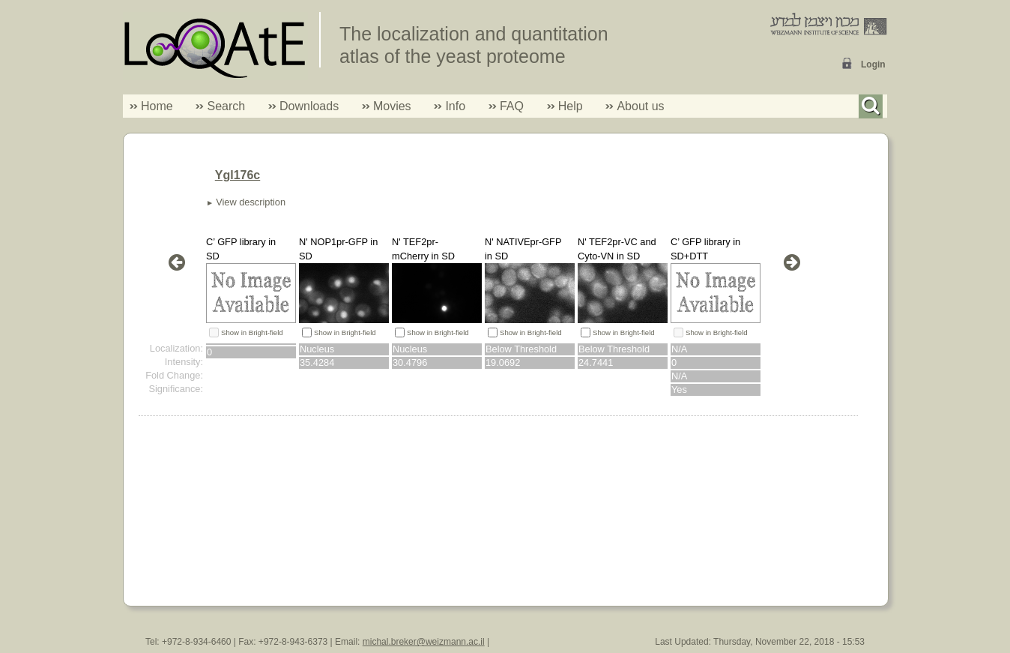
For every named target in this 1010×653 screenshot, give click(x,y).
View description (250, 202)
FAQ (512, 106)
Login (873, 64)
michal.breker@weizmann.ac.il (424, 642)
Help (570, 106)
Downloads (309, 106)
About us (640, 106)
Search (220, 106)
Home (157, 106)
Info (449, 106)
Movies (392, 106)
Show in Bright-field (252, 332)
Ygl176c (237, 175)
